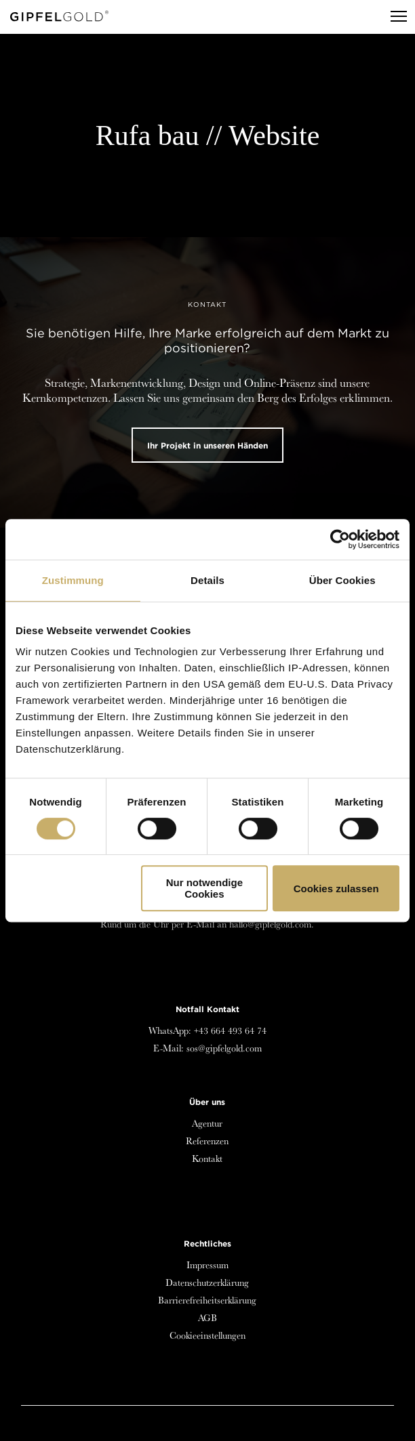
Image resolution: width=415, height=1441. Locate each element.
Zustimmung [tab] (73, 580)
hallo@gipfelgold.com (270, 924)
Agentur (207, 1123)
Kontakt (207, 1158)
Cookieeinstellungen (207, 1335)
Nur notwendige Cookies (204, 888)
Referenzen (207, 1141)
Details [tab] (207, 580)
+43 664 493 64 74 (230, 1030)
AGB (207, 1317)
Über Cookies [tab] (342, 580)
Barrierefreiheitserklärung (207, 1300)
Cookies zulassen (336, 888)
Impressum (207, 1265)
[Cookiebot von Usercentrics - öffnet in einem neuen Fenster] (340, 539)
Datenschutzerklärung (207, 1282)
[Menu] (392, 17)
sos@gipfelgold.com (224, 1048)
